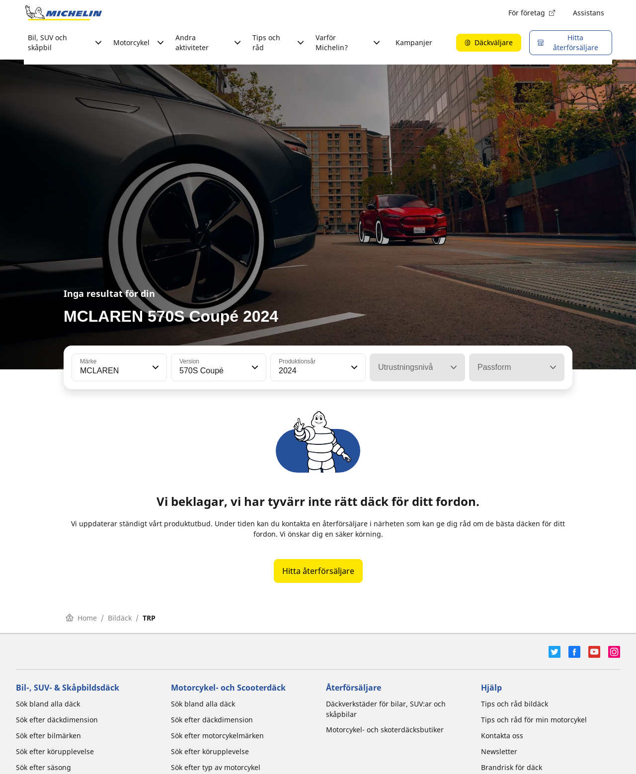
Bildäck (120, 618)
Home (81, 618)
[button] (155, 367)
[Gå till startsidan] (63, 13)
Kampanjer (414, 42)
